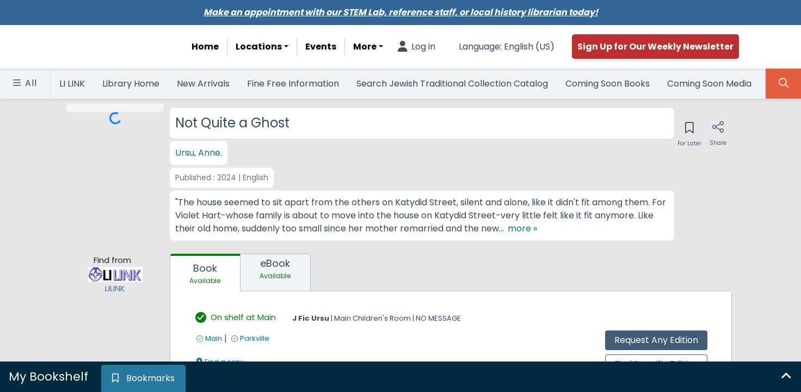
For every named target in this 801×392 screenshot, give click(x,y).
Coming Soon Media (709, 83)
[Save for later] (689, 131)
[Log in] (417, 47)
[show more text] (191, 241)
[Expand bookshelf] (786, 377)
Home (205, 46)
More (365, 46)
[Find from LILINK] (115, 294)
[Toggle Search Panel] (783, 84)
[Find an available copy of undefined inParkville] (250, 351)
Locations (259, 46)
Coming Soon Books (607, 83)
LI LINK (72, 83)
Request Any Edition (656, 353)
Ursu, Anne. (198, 152)
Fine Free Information (293, 83)
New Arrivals (203, 83)
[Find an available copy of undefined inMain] (209, 351)
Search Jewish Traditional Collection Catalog (452, 83)
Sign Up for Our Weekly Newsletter (655, 46)
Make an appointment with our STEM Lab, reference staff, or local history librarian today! (401, 12)
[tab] (205, 286)
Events (320, 46)
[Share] (718, 131)
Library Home (130, 83)
